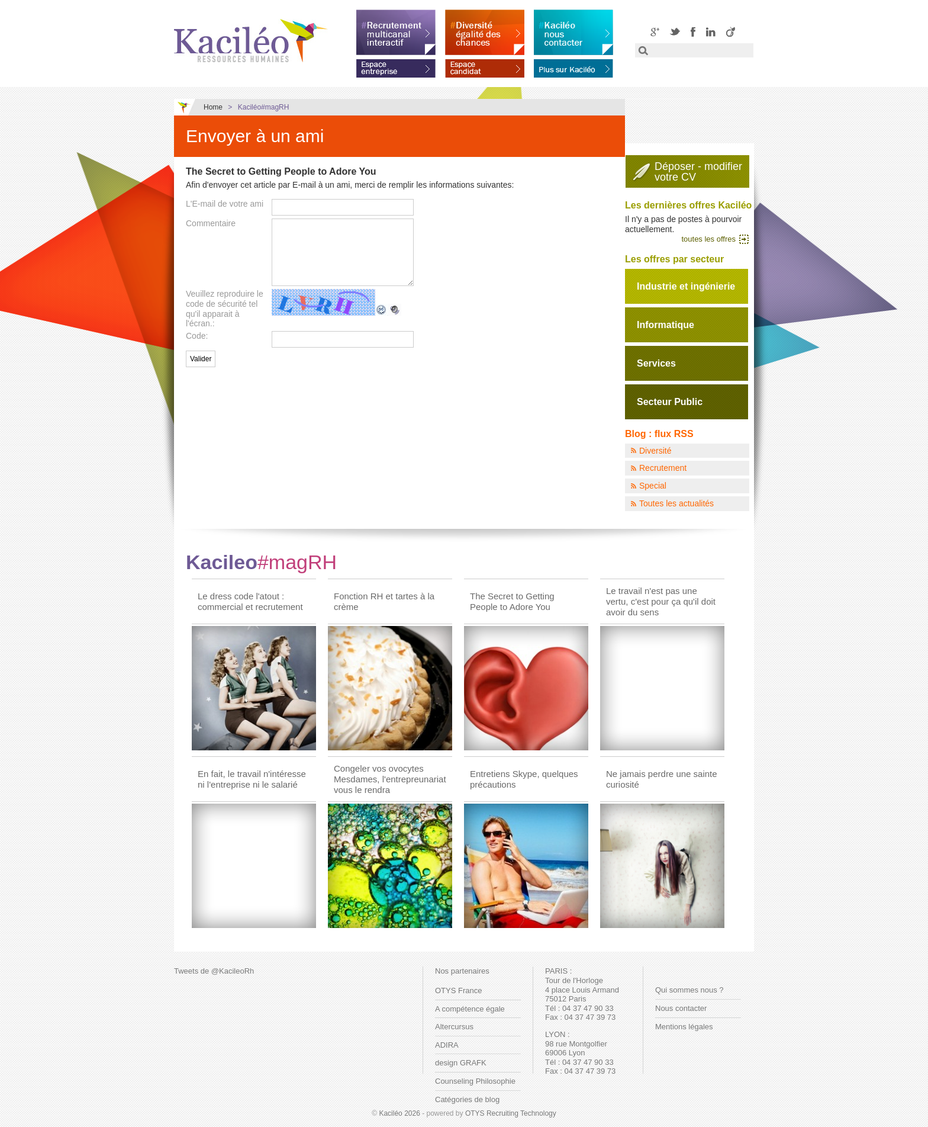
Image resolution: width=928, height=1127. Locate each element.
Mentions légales (684, 1026)
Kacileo (261, 562)
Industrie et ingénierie (686, 286)
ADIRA (447, 1045)
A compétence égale (470, 1008)
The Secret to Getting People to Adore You (512, 601)
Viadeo (730, 32)
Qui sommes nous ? (689, 989)
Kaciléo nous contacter (573, 32)
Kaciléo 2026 (399, 1113)
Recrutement (663, 468)
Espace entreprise (396, 66)
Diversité (655, 450)
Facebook (693, 32)
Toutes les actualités (676, 503)
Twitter (675, 32)
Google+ (654, 32)
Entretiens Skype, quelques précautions (524, 779)
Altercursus (454, 1026)
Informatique (665, 325)
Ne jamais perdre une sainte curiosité (661, 779)
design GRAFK (460, 1062)
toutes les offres (708, 239)
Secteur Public (670, 402)
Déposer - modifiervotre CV (698, 171)
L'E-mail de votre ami (224, 203)
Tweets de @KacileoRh (214, 971)
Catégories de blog (467, 1099)
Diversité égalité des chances (484, 32)
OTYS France (458, 990)
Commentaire (211, 223)
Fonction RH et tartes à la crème (384, 601)
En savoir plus (573, 66)
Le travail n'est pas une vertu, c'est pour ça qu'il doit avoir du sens (661, 601)
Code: (197, 336)
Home (213, 107)
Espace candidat (484, 66)
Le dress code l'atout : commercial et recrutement (250, 601)
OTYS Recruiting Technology (510, 1113)
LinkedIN (711, 32)
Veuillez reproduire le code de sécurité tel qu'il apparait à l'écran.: (224, 308)
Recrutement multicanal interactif (396, 32)
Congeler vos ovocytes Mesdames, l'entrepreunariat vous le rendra (390, 779)
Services (656, 363)
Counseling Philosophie (475, 1081)
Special (652, 485)
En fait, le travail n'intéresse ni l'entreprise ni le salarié (252, 779)
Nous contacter (681, 1008)
